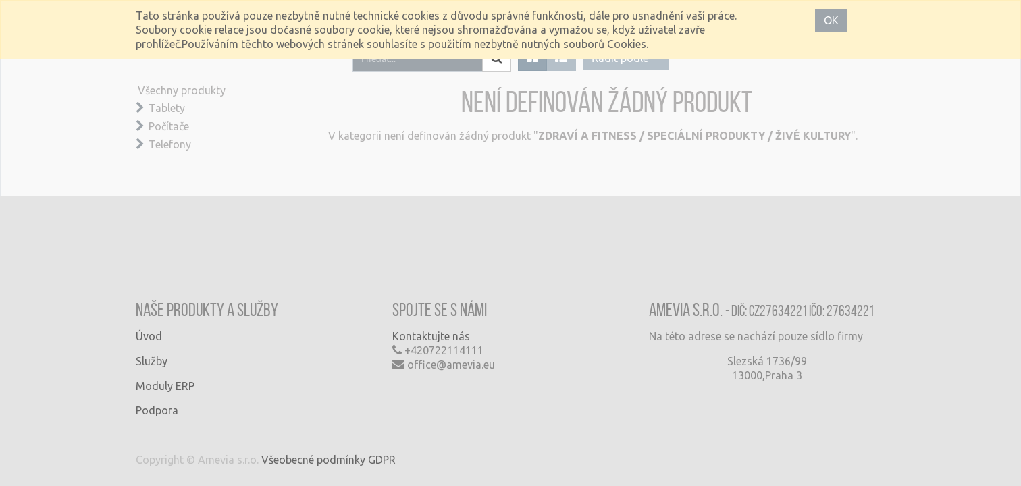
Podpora (157, 410)
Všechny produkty (182, 90)
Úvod (149, 336)
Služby (151, 361)
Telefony (170, 144)
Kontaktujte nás (431, 336)
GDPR (382, 460)
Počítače (169, 126)
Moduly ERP (165, 386)
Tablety (167, 108)
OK (831, 20)
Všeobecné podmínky (313, 460)
